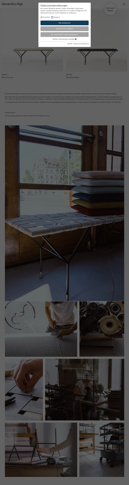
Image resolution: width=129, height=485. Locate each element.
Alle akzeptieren (64, 23)
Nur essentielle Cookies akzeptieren (64, 34)
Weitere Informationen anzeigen (64, 39)
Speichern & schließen (64, 29)
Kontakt (70, 44)
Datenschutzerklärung (81, 44)
